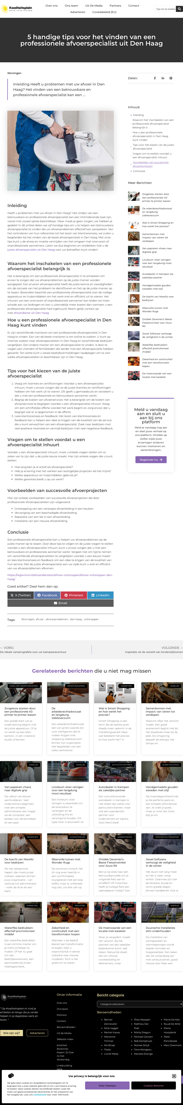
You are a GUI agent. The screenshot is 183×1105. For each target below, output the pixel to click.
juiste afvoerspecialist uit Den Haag (31, 249)
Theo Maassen (142, 1019)
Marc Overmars (172, 1045)
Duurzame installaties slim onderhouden (160, 929)
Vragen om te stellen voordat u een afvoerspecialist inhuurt (152, 155)
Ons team (71, 5)
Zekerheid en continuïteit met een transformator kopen (157, 363)
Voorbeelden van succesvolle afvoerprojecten (151, 164)
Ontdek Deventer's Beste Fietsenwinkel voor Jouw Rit (157, 323)
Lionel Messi (111, 1053)
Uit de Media (64, 1033)
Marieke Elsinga (143, 1053)
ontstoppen (91, 619)
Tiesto (107, 1049)
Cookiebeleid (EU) (104, 12)
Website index (65, 1039)
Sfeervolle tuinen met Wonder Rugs (66, 861)
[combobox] (165, 9)
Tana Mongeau (142, 1049)
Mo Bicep (109, 1045)
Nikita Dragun (142, 1032)
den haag (76, 619)
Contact (133, 5)
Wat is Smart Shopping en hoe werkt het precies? (114, 711)
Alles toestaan (107, 1085)
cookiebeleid (39, 1094)
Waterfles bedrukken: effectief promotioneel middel (155, 348)
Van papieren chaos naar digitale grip (17, 788)
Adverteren (77, 12)
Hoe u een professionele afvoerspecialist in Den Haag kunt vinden (150, 136)
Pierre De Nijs (172, 1019)
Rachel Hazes (112, 1032)
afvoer (40, 619)
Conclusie (139, 171)
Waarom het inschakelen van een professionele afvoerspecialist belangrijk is (153, 123)
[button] (174, 1076)
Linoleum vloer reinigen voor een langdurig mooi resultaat (157, 263)
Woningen (14, 73)
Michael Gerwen (143, 1036)
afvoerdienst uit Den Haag (31, 313)
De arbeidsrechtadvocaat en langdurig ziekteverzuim (157, 212)
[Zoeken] (179, 9)
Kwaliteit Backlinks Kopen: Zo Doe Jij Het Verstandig (65, 1052)
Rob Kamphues (143, 1040)
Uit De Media (94, 5)
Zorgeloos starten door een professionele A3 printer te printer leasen (156, 197)
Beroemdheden (66, 1027)
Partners (115, 5)
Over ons (52, 5)
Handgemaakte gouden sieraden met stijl (162, 788)
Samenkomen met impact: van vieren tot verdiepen (155, 237)
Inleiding (138, 115)
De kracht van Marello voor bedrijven (19, 861)
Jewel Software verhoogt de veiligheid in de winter (161, 862)
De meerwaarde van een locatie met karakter (115, 929)
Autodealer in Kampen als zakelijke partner (114, 788)
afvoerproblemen (57, 619)
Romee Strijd (141, 1045)
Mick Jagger (111, 1028)
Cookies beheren (154, 1085)
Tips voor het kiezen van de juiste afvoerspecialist (153, 146)
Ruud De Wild (172, 1023)
